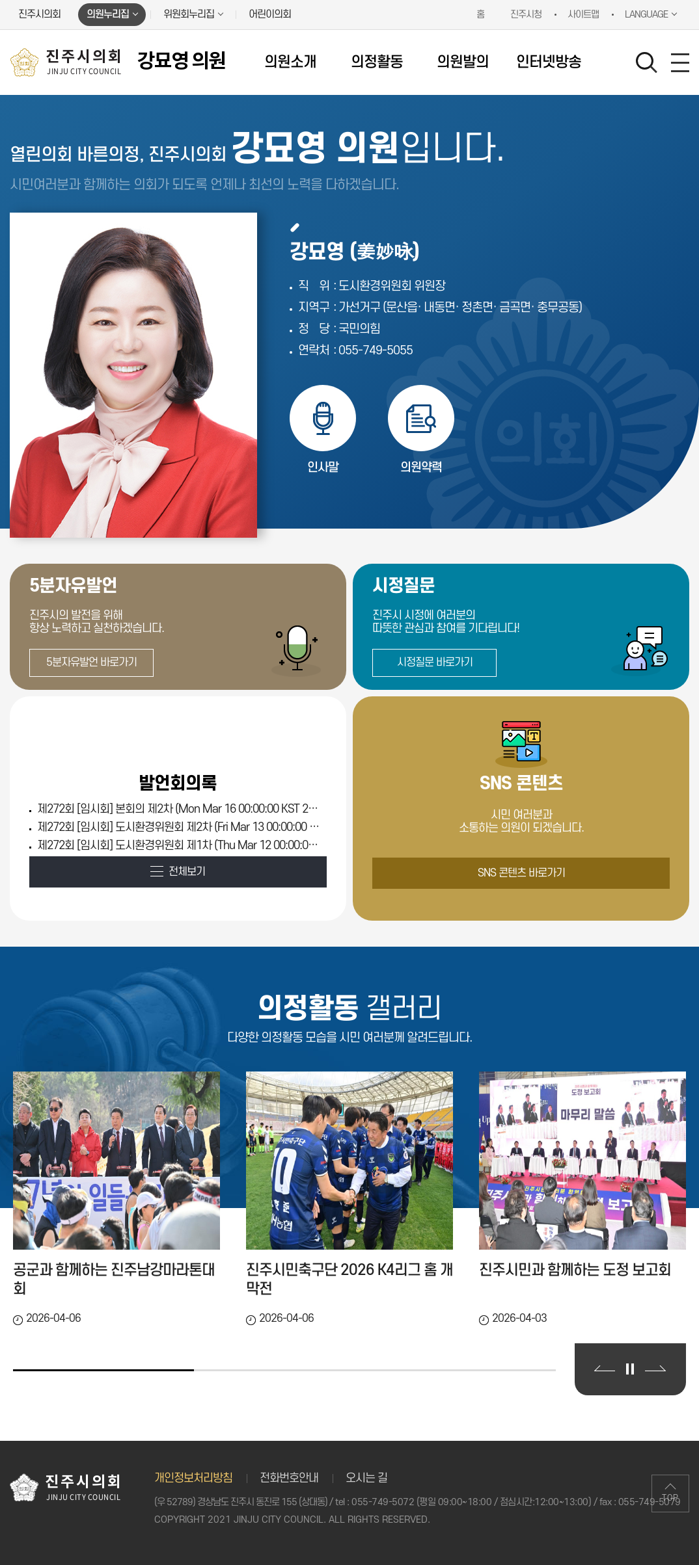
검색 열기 (647, 63)
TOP (670, 1498)
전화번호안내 (289, 1478)
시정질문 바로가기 (435, 662)
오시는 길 (366, 1478)
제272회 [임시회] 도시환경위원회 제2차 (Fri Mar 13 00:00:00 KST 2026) (179, 827)
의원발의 (463, 62)
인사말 (322, 468)
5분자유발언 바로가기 (91, 662)
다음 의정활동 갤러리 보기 (655, 1368)
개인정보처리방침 (193, 1478)
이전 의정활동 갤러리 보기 (604, 1368)
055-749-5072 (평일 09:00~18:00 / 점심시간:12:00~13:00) (471, 1502)
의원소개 (290, 62)
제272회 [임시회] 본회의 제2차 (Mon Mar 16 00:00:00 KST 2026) (179, 809)
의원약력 (421, 468)
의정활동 (377, 62)
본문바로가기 (0, 0)
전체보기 (187, 872)
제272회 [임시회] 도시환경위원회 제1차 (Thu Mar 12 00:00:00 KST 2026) (179, 845)
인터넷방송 (548, 62)
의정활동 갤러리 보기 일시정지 (630, 1368)
